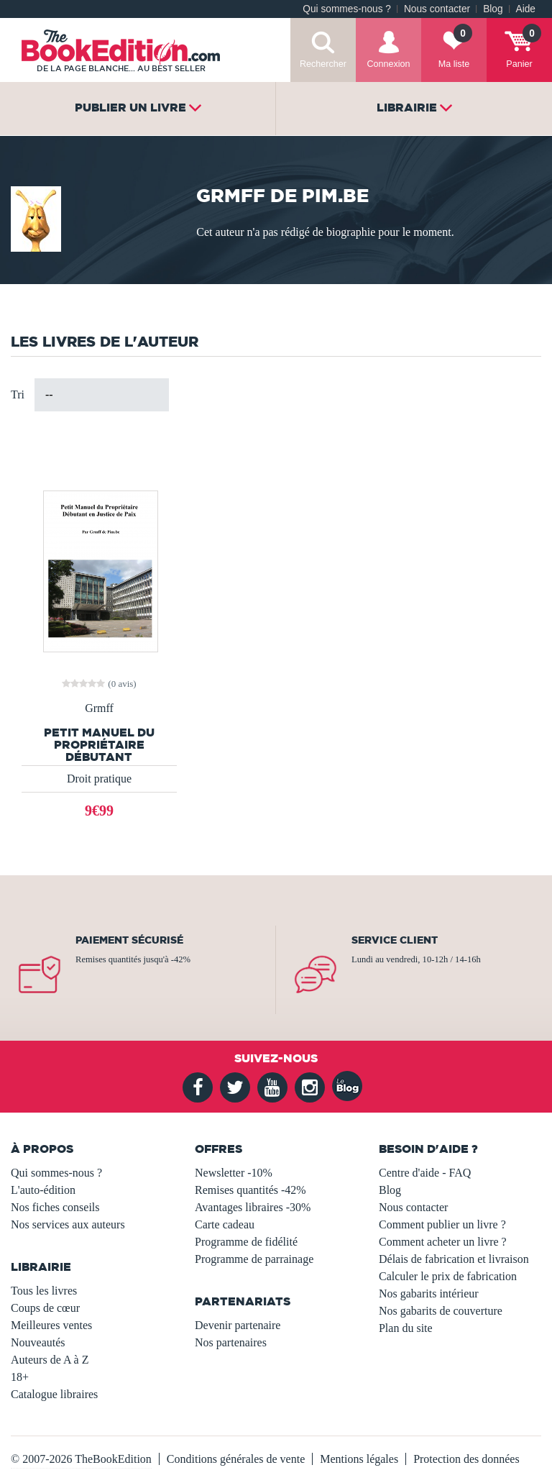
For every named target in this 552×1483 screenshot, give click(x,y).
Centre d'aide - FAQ (425, 1173)
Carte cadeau (224, 1224)
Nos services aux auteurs (68, 1224)
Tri (17, 394)
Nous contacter (437, 9)
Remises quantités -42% (250, 1190)
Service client (394, 940)
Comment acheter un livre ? (443, 1242)
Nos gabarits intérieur (429, 1293)
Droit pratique (99, 778)
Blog (492, 9)
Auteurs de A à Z (49, 1360)
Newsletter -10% (233, 1173)
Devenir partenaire (237, 1325)
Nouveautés (38, 1342)
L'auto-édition (43, 1190)
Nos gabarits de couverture (440, 1311)
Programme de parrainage (254, 1259)
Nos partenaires (231, 1342)
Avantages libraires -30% (252, 1207)
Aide (525, 9)
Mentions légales (359, 1459)
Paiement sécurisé (129, 940)
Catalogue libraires (54, 1394)
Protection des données (466, 1459)
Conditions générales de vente (236, 1459)
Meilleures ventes (51, 1325)
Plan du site (406, 1328)
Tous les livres (44, 1290)
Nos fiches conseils (55, 1207)
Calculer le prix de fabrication (448, 1276)
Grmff (99, 708)
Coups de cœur (45, 1308)
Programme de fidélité (246, 1242)
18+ (20, 1377)
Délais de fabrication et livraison (454, 1259)
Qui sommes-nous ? (347, 9)
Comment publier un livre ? (442, 1224)
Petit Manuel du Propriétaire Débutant (99, 744)
